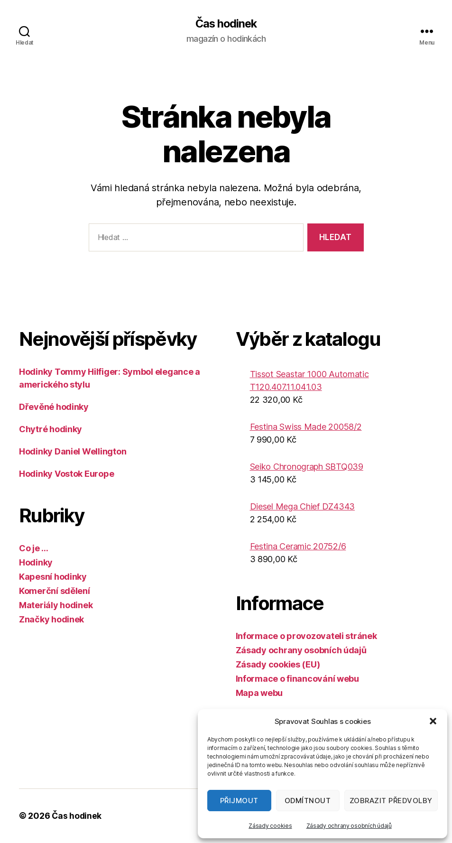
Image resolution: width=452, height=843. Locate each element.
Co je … (33, 548)
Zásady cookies (270, 825)
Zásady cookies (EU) (278, 664)
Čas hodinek (226, 23)
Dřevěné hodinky (54, 407)
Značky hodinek (51, 619)
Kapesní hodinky (53, 577)
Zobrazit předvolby (391, 800)
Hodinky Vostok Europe (66, 474)
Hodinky (36, 562)
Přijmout (239, 800)
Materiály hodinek (55, 605)
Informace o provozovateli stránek (306, 636)
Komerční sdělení (54, 591)
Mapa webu (259, 693)
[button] (433, 721)
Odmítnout (308, 800)
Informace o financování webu (297, 679)
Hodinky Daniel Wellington (72, 451)
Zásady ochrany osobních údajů (349, 825)
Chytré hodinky (50, 429)
